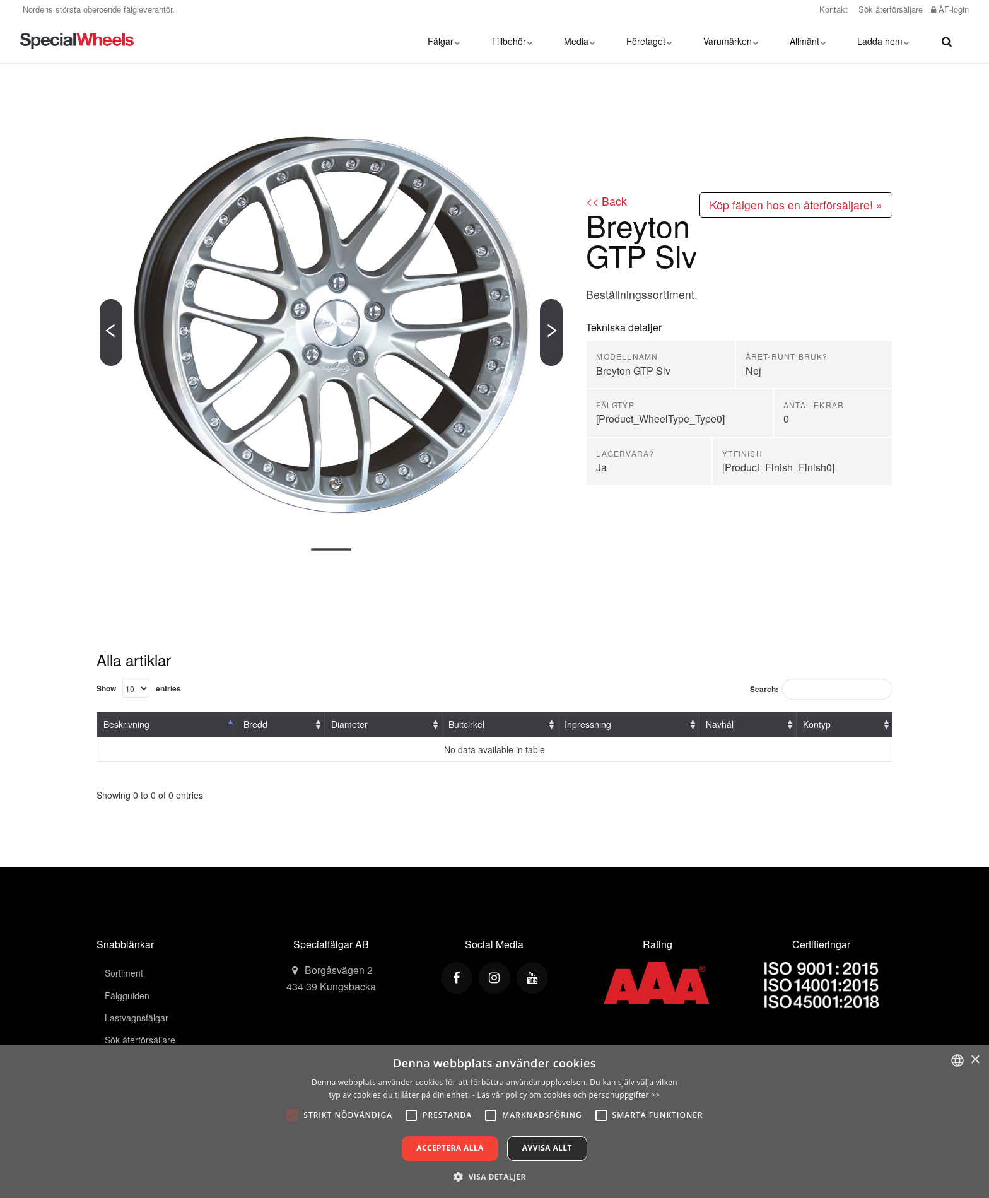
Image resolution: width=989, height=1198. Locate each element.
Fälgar (444, 41)
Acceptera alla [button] (450, 1147)
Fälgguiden (127, 995)
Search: (821, 689)
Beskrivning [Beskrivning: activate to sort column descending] (126, 724)
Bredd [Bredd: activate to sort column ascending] (255, 724)
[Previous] (111, 332)
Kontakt (832, 9)
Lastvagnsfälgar (136, 1017)
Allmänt (808, 41)
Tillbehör (511, 41)
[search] (947, 41)
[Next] (551, 332)
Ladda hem (883, 41)
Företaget (649, 41)
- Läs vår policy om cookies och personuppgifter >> (566, 1094)
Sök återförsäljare (889, 9)
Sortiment (124, 972)
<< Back (606, 201)
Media (579, 41)
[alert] (494, 1121)
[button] (494, 1176)
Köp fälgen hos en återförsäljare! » (796, 205)
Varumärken (730, 41)
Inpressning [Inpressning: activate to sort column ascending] (588, 724)
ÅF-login (950, 9)
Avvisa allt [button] (547, 1147)
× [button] (975, 1060)
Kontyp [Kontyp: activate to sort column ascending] (817, 724)
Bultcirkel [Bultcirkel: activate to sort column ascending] (466, 724)
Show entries (139, 688)
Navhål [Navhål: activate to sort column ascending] (720, 724)
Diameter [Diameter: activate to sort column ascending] (349, 724)
